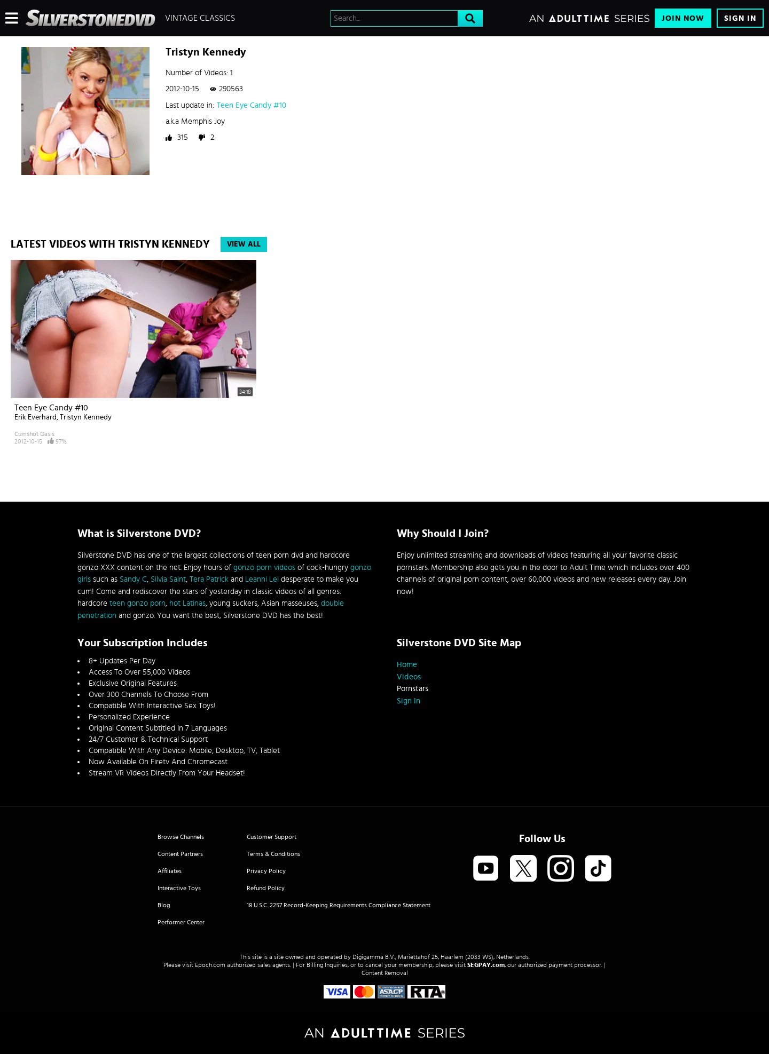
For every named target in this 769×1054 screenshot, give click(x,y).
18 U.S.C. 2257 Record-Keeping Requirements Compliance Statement (338, 905)
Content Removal (385, 973)
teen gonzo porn (137, 603)
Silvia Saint (168, 579)
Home (407, 665)
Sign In (740, 18)
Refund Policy (266, 888)
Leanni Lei (262, 579)
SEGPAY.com (486, 965)
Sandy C (133, 579)
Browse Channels (181, 837)
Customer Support (271, 837)
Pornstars (412, 689)
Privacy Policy (266, 871)
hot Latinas (187, 603)
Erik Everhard (35, 417)
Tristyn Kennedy (86, 417)
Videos (409, 677)
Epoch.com (210, 965)
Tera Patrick (209, 579)
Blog (164, 905)
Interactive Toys (179, 888)
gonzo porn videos (264, 568)
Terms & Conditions (273, 854)
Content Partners (180, 854)
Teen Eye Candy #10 (251, 105)
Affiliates (170, 871)
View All (244, 244)
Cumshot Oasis (34, 434)
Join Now (683, 18)
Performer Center (181, 922)
